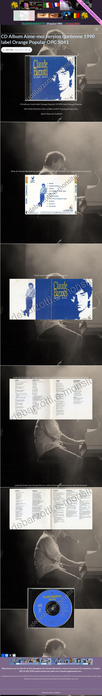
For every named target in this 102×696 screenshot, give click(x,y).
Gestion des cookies (51, 692)
